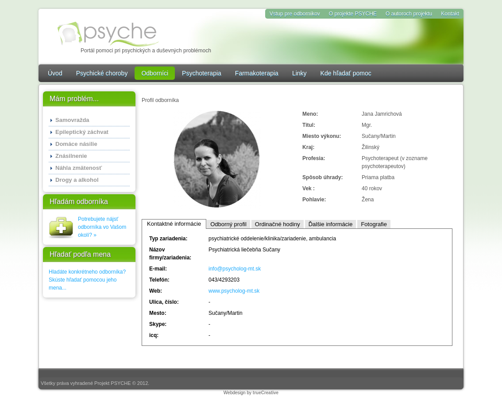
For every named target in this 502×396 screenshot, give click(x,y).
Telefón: (159, 280)
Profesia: (313, 158)
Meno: (310, 114)
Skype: (157, 324)
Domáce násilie (76, 144)
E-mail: (158, 269)
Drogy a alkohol (77, 179)
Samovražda (72, 120)
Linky (299, 73)
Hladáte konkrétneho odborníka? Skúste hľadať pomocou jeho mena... (87, 280)
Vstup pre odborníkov (295, 14)
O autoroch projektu (409, 14)
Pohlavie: (314, 199)
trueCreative (265, 392)
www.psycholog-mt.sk (234, 291)
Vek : (308, 188)
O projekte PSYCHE (353, 14)
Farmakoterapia (256, 73)
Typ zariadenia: (168, 238)
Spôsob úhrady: (322, 177)
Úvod (55, 73)
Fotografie (374, 224)
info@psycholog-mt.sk (235, 269)
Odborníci (154, 73)
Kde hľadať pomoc (346, 73)
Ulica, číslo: (164, 302)
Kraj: (308, 147)
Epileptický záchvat (81, 132)
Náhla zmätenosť (78, 168)
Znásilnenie (71, 156)
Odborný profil (228, 224)
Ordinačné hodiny (277, 224)
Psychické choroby (102, 73)
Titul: (308, 125)
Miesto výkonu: (321, 136)
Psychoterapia (201, 73)
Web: (155, 291)
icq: (153, 335)
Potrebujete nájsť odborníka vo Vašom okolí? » (102, 227)
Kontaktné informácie (174, 223)
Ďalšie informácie (331, 224)
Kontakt (450, 14)
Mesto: (157, 313)
